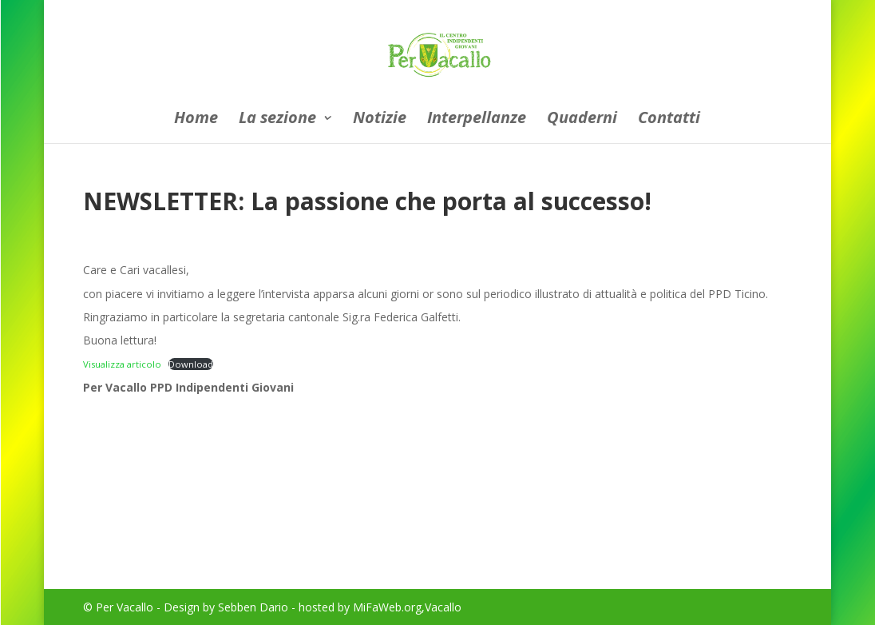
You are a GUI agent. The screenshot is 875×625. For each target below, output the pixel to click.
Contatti (669, 120)
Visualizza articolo (122, 364)
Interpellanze (476, 120)
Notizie (379, 120)
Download (190, 364)
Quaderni (582, 120)
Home (196, 120)
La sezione (277, 120)
